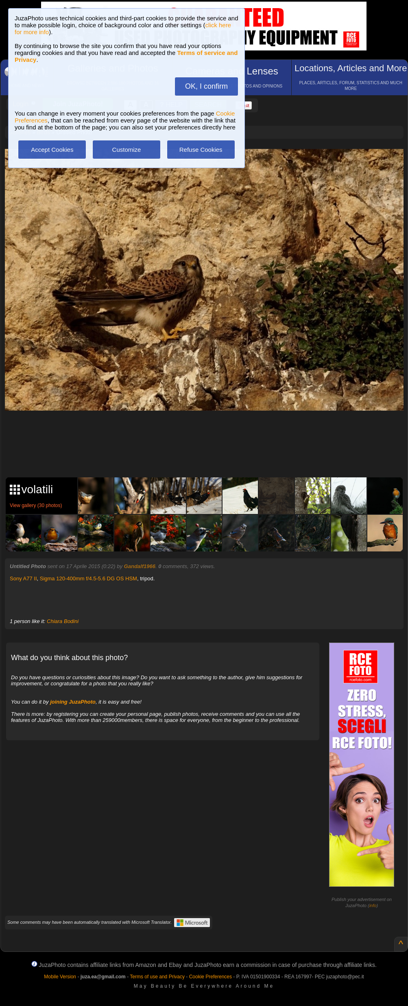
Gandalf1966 (139, 566)
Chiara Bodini (63, 621)
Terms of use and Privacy (157, 977)
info (373, 905)
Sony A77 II (23, 578)
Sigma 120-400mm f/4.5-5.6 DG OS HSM (88, 578)
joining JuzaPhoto (73, 702)
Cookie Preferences (210, 977)
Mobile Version (60, 977)
